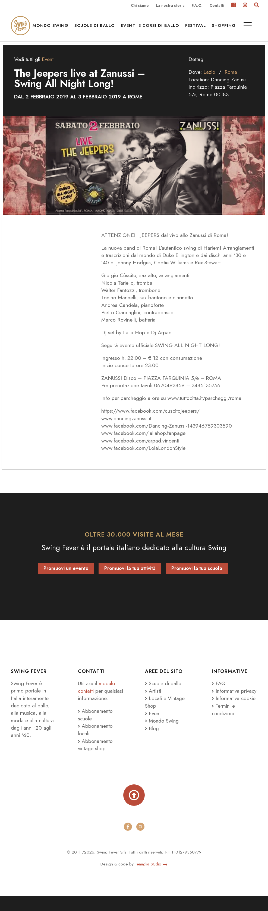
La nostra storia (170, 5)
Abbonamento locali (95, 743)
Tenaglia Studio (151, 879)
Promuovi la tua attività (130, 575)
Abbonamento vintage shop (95, 758)
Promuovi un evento (66, 575)
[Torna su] (134, 809)
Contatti (217, 5)
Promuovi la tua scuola (196, 575)
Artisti (153, 698)
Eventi (153, 720)
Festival (214, 27)
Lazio (209, 79)
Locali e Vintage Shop (165, 708)
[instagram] (140, 842)
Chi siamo (140, 5)
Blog (152, 735)
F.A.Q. (197, 5)
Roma (231, 79)
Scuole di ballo (114, 27)
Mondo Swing (70, 27)
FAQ (218, 690)
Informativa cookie (234, 713)
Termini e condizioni (224, 723)
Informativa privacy (226, 701)
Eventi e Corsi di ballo (169, 27)
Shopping (243, 27)
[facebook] (128, 842)
